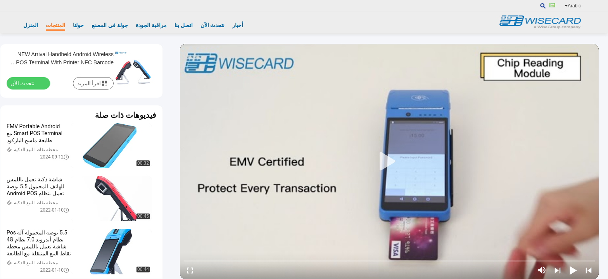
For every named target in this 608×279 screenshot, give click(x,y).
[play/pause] (573, 270)
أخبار (237, 25)
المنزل (30, 25)
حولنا (78, 25)
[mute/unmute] (542, 270)
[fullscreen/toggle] (190, 270)
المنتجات (55, 25)
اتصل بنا (183, 25)
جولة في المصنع (110, 25)
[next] (557, 270)
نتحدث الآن (212, 25)
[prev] (588, 270)
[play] (389, 161)
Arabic (573, 6)
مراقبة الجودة (151, 25)
